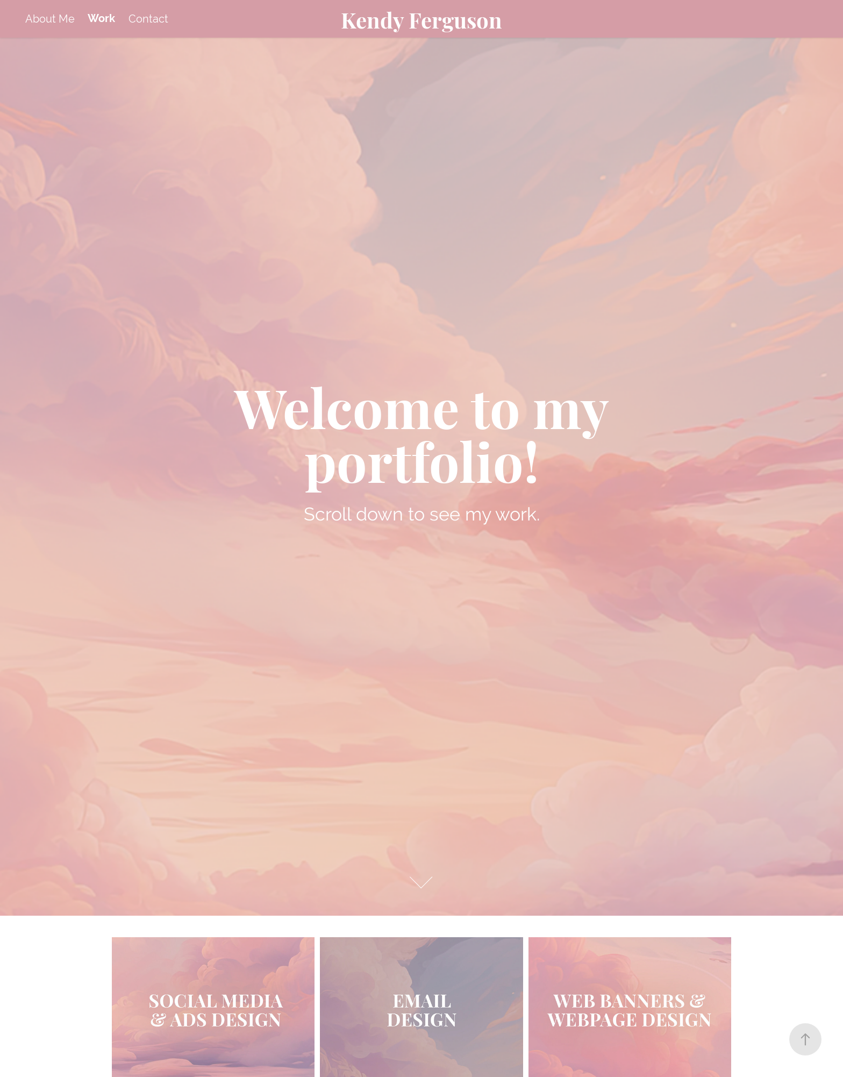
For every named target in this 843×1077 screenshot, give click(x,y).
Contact (148, 18)
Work (101, 18)
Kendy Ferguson (421, 19)
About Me (50, 18)
